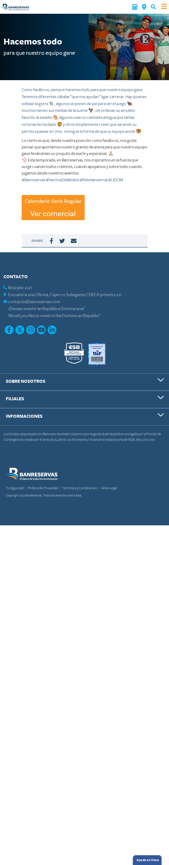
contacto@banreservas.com (34, 301)
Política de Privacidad (43, 488)
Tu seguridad (15, 488)
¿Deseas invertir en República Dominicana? (46, 308)
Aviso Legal (109, 488)
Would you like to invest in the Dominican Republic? (54, 315)
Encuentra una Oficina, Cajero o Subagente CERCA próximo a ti (65, 294)
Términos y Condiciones (79, 488)
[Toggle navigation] (164, 7)
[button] (153, 7)
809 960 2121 (20, 288)
